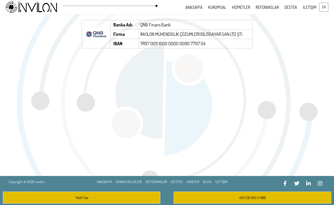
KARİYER (193, 181)
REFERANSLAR (267, 7)
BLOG (207, 181)
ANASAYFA (193, 7)
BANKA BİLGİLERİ (129, 181)
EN (324, 7)
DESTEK (290, 7)
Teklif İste (81, 197)
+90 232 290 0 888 (252, 197)
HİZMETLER (241, 7)
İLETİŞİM (309, 7)
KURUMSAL (217, 7)
